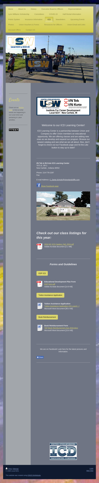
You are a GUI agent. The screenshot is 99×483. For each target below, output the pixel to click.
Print (9, 469)
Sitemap (16, 469)
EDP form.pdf (49, 284)
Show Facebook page (50, 186)
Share (40, 357)
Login (91, 468)
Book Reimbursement (47, 317)
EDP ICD (42, 273)
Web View (89, 471)
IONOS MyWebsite (34, 475)
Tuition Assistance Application (50, 295)
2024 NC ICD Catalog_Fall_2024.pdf (59, 244)
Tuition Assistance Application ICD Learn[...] (61, 306)
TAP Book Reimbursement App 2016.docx (61, 328)
